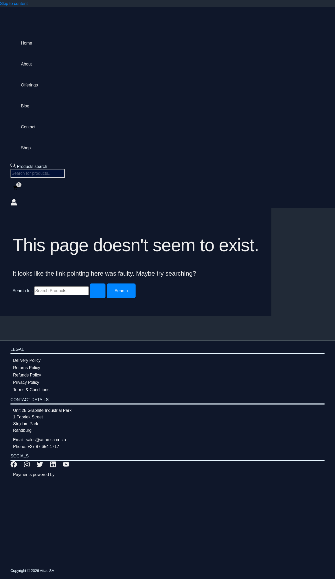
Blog (25, 106)
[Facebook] (13, 466)
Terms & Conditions (31, 389)
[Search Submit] (97, 290)
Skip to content (14, 3)
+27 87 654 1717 (43, 446)
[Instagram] (27, 466)
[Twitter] (40, 466)
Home (26, 43)
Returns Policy (26, 367)
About (26, 64)
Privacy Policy (26, 382)
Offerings (29, 85)
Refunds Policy (27, 375)
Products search (32, 166)
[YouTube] (66, 466)
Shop (26, 148)
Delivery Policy (27, 360)
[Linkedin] (53, 466)
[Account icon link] (13, 203)
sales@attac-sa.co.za (46, 440)
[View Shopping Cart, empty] (15, 188)
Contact (28, 127)
